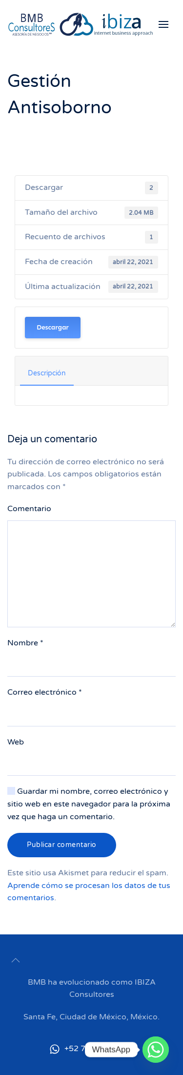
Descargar (53, 327)
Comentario (29, 509)
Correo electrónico (44, 692)
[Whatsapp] (155, 1049)
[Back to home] (80, 24)
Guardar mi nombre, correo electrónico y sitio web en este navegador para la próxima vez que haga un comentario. (88, 803)
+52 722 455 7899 (91, 1049)
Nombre (25, 643)
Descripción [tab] (47, 373)
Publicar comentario (62, 845)
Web (15, 742)
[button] (167, 24)
